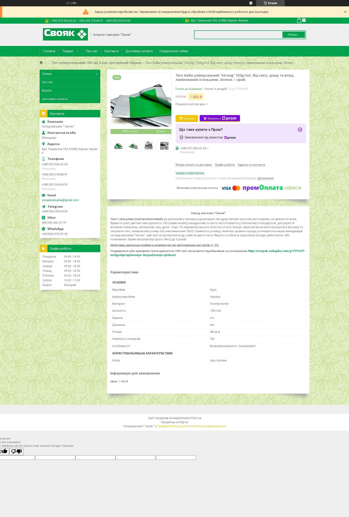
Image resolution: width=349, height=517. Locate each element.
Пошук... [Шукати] (293, 34)
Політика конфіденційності (209, 426)
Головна (49, 51)
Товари (67, 51)
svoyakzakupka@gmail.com (60, 200)
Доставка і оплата (139, 51)
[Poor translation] (16, 451)
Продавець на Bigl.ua (174, 422)
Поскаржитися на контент (173, 426)
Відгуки (47, 90)
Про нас (92, 51)
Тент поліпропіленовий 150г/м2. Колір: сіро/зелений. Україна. (96, 63)
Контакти (112, 51)
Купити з (222, 118)
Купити (189, 118)
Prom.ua (196, 418)
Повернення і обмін (174, 51)
